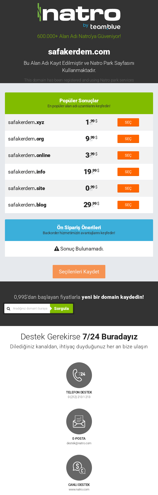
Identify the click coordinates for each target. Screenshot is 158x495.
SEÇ (128, 122)
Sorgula (61, 308)
